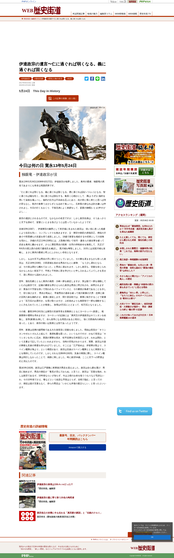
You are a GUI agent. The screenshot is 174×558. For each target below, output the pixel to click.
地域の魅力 (92, 14)
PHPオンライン (29, 1)
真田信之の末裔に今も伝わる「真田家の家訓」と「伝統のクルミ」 (69, 513)
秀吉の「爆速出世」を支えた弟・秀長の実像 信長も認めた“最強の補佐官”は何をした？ (136, 268)
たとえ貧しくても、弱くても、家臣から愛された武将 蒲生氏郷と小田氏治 (136, 240)
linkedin (103, 79)
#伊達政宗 (25, 79)
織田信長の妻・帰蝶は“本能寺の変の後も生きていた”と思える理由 (136, 285)
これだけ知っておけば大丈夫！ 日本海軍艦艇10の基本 (136, 316)
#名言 (69, 79)
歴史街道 (132, 1)
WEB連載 (132, 14)
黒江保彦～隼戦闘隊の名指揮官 (134, 259)
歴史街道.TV (145, 14)
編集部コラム (106, 14)
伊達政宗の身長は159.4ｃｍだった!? (55, 484)
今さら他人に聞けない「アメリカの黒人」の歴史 (136, 277)
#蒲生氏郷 (39, 79)
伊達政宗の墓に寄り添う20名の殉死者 (55, 497)
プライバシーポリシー (144, 532)
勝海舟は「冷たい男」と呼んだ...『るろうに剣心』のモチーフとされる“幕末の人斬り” (136, 296)
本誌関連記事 (78, 14)
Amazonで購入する (77, 447)
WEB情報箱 (120, 14)
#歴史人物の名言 (55, 79)
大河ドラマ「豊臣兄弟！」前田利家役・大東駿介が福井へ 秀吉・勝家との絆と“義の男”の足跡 (136, 307)
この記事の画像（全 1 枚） (65, 98)
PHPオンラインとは (100, 539)
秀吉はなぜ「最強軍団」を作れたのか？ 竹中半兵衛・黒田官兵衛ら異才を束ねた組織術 (136, 229)
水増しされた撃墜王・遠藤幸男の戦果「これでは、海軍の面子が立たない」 (136, 251)
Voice (113, 1)
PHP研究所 (144, 1)
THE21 (122, 1)
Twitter (87, 79)
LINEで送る (97, 79)
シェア (92, 79)
